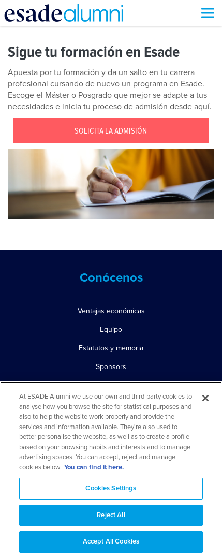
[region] (111, 469)
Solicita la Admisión (111, 131)
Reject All (111, 515)
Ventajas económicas (111, 310)
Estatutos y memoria (111, 348)
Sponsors (111, 366)
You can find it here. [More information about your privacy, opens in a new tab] (94, 467)
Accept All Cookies (111, 541)
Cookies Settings (110, 488)
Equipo (111, 329)
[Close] (205, 398)
